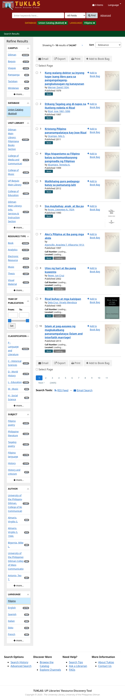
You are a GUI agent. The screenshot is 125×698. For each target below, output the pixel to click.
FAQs (72, 670)
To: (20, 309)
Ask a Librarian (78, 666)
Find (92, 15)
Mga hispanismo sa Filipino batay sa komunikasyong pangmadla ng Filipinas (62, 157)
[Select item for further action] (37, 73)
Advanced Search (21, 666)
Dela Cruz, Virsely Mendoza (62, 302)
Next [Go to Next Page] (41, 382)
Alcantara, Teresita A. (59, 164)
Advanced (105, 15)
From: (11, 309)
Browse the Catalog (47, 664)
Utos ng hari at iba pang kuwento (60, 270)
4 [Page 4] (58, 377)
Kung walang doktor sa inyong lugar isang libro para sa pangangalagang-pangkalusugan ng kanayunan (64, 78)
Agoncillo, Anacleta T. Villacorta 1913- (64, 244)
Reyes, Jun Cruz (56, 275)
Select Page (46, 65)
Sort (91, 44)
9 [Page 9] (91, 377)
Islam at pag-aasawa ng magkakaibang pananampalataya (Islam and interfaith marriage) (64, 331)
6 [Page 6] (72, 377)
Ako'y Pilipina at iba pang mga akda (64, 236)
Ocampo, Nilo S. (56, 136)
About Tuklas (106, 662)
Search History (19, 662)
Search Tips (76, 662)
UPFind (10, 4)
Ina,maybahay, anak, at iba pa (64, 206)
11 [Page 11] (107, 377)
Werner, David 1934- (58, 87)
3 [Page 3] (52, 377)
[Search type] (75, 15)
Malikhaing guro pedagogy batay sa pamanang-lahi (62, 183)
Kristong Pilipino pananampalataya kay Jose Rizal (65, 130)
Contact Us (104, 666)
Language (114, 4)
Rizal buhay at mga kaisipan (63, 299)
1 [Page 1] (39, 377)
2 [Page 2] (45, 377)
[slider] (9, 320)
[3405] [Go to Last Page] (53, 382)
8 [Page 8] (85, 377)
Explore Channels (50, 670)
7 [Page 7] (78, 377)
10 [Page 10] (99, 377)
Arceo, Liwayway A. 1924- (61, 209)
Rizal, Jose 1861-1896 (59, 111)
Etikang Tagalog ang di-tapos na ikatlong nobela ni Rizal (65, 105)
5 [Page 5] (65, 377)
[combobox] (38, 15)
